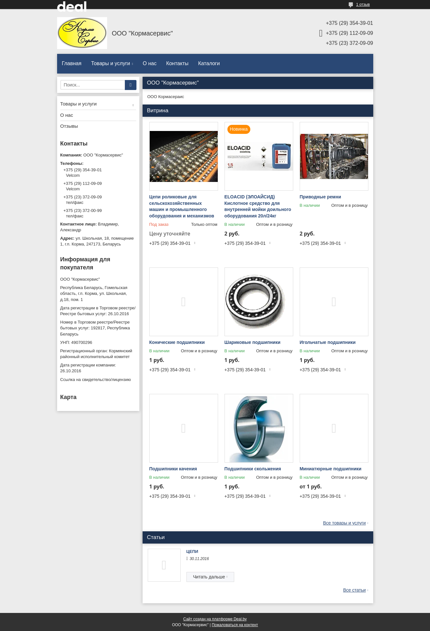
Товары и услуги (110, 63)
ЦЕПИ (192, 551)
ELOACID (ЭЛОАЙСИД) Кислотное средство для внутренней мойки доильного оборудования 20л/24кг (258, 206)
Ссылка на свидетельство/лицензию (95, 379)
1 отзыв (363, 4)
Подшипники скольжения (253, 468)
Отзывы (69, 126)
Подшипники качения (173, 468)
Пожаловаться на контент (235, 625)
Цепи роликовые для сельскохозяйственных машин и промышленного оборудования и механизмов (181, 206)
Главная (72, 63)
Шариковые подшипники (253, 342)
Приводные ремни (320, 196)
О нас (150, 63)
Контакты (177, 63)
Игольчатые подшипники (328, 342)
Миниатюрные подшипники (331, 468)
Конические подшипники (177, 342)
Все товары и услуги (344, 523)
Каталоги (209, 63)
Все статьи (354, 590)
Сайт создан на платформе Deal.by (215, 619)
